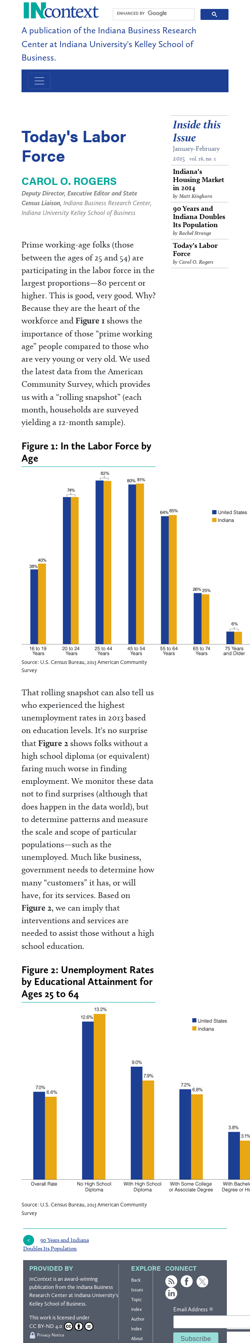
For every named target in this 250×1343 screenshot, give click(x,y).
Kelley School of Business (57, 1303)
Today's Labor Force (199, 253)
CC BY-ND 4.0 (61, 1326)
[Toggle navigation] (39, 81)
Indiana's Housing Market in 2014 (199, 183)
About (137, 1338)
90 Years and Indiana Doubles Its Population (199, 220)
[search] (153, 13)
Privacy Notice (50, 1335)
